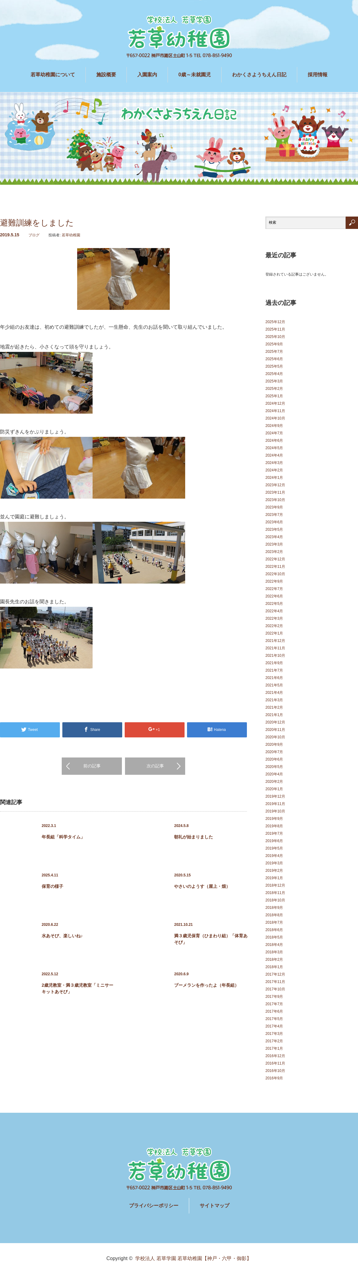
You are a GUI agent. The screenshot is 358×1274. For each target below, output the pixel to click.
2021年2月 (274, 707)
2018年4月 (274, 945)
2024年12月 (275, 403)
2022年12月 (275, 559)
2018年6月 (274, 930)
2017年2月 (274, 1041)
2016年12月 (275, 1056)
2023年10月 (275, 500)
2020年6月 (274, 759)
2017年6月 (274, 1011)
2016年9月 (274, 1078)
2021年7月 (274, 670)
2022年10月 (275, 574)
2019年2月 (274, 870)
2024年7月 (274, 433)
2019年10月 (275, 811)
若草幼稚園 (71, 235)
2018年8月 (274, 915)
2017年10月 (275, 989)
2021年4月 (274, 692)
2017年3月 (274, 1033)
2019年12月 (275, 796)
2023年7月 (274, 515)
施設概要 (106, 74)
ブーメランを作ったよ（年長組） (206, 985)
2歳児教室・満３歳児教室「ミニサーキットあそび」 (77, 988)
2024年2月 (274, 470)
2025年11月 (275, 329)
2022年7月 (274, 589)
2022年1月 (274, 633)
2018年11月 (275, 893)
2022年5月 (274, 603)
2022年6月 (274, 596)
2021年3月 (274, 700)
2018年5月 (274, 937)
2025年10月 (275, 337)
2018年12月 (275, 885)
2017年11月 (275, 982)
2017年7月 (274, 1004)
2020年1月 (274, 789)
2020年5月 (274, 767)
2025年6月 (274, 359)
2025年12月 (275, 322)
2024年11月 (275, 411)
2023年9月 (274, 507)
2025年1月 (274, 396)
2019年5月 (274, 848)
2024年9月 (274, 426)
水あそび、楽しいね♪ (62, 935)
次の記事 (155, 765)
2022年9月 (274, 581)
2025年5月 (274, 366)
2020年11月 (275, 730)
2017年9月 (274, 996)
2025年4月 (274, 374)
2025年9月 (274, 344)
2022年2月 (274, 626)
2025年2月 (274, 388)
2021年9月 (274, 663)
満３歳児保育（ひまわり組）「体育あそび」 (211, 939)
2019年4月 (274, 856)
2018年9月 (274, 907)
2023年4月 (274, 537)
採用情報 (317, 74)
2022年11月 (275, 566)
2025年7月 (274, 351)
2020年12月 (275, 722)
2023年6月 (274, 522)
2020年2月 (274, 781)
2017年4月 (274, 1026)
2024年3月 (274, 463)
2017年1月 (274, 1048)
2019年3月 (274, 863)
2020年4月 (274, 774)
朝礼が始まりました (193, 836)
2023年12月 (275, 485)
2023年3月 (274, 544)
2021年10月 (275, 655)
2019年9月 (274, 818)
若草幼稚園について (53, 74)
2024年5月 (274, 448)
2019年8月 (274, 826)
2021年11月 (275, 648)
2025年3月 (274, 381)
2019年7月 (274, 833)
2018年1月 (274, 967)
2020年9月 (274, 744)
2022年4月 (274, 611)
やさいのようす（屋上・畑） (202, 886)
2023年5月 (274, 529)
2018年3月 (274, 952)
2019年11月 (275, 804)
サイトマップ (214, 1205)
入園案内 (147, 74)
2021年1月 (274, 715)
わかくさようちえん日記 (259, 74)
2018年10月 (275, 900)
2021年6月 (274, 678)
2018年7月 (274, 922)
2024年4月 (274, 455)
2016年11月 (275, 1063)
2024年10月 (275, 418)
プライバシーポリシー (153, 1205)
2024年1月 (274, 477)
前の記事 (92, 765)
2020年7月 (274, 752)
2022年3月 (274, 618)
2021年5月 (274, 685)
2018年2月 (274, 959)
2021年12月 (275, 641)
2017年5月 (274, 1019)
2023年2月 (274, 552)
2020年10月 (275, 737)
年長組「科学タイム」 (63, 836)
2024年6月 (274, 440)
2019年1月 (274, 878)
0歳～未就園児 (194, 74)
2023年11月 (275, 492)
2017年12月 (275, 974)
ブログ (34, 235)
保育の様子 (52, 886)
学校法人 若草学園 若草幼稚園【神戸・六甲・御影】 (193, 1258)
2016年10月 (275, 1071)
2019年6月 (274, 841)
